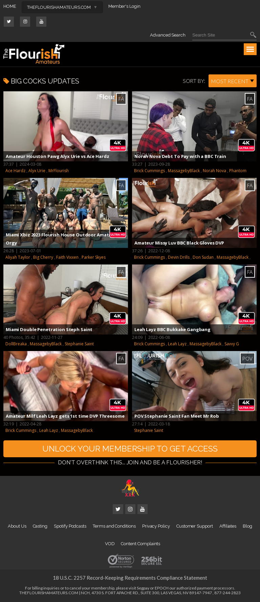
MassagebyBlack (184, 170)
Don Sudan (203, 257)
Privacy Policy (156, 526)
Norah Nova (214, 170)
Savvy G (231, 344)
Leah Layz (177, 344)
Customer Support (194, 526)
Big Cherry (43, 257)
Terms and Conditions (114, 526)
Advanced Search (168, 35)
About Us (17, 526)
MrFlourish (58, 170)
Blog (247, 526)
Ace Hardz (15, 170)
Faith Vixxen (67, 257)
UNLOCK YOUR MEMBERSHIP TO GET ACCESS (130, 449)
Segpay (143, 588)
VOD (110, 543)
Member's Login (124, 6)
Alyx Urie (36, 170)
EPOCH (162, 588)
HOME (9, 6)
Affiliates (227, 526)
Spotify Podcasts (70, 526)
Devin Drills (179, 257)
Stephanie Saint (79, 344)
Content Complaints (140, 543)
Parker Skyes (94, 257)
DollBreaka (16, 344)
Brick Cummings (149, 170)
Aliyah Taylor (17, 257)
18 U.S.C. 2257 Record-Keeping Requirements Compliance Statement (130, 578)
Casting (40, 526)
